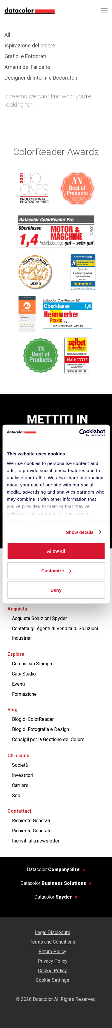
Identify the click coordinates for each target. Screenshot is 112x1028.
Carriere (20, 785)
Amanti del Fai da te (27, 67)
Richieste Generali (31, 820)
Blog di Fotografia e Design (40, 729)
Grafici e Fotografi (25, 56)
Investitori (22, 775)
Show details (80, 531)
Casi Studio (24, 674)
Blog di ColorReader (33, 719)
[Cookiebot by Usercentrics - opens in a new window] (79, 433)
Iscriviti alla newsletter (35, 841)
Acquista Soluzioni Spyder (39, 618)
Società (20, 765)
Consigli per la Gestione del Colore (48, 739)
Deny (56, 590)
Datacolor (53, 869)
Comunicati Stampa (32, 664)
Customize (56, 570)
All (7, 35)
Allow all (56, 551)
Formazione (24, 694)
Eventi (18, 684)
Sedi (17, 795)
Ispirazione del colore (29, 45)
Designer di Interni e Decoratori (40, 78)
